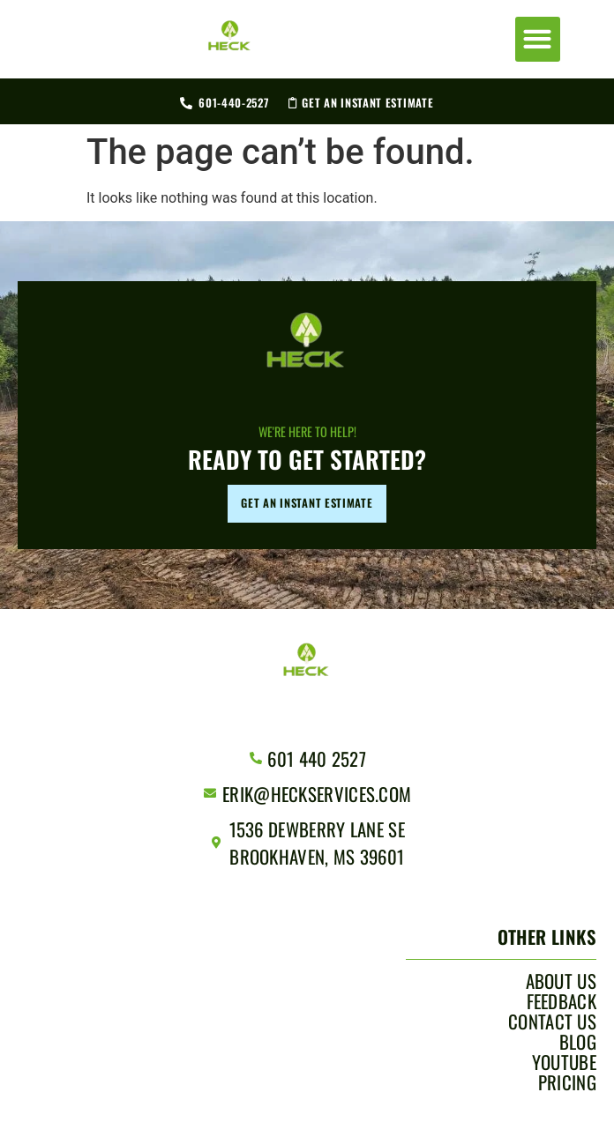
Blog (577, 1042)
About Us (561, 981)
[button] (537, 39)
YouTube (564, 1062)
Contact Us (552, 1021)
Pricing (567, 1082)
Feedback (561, 1001)
